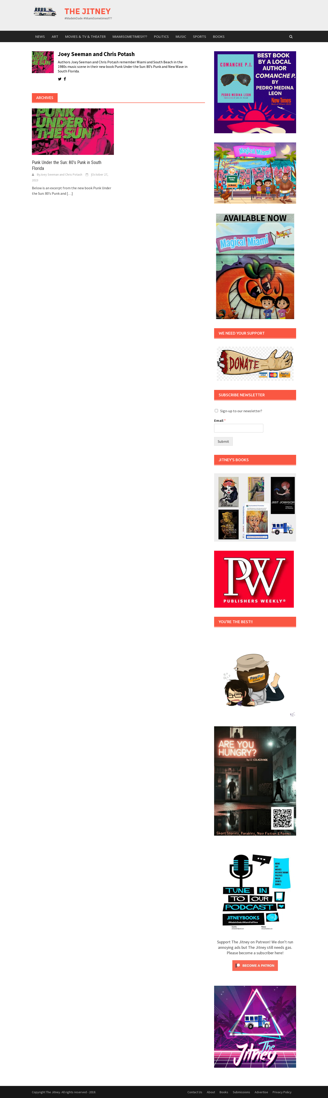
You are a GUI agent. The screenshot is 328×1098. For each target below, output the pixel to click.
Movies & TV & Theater (85, 36)
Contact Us (194, 1092)
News (40, 36)
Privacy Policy (282, 1092)
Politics (161, 36)
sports (199, 36)
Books (219, 36)
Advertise (261, 1092)
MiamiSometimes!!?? (130, 36)
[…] (69, 193)
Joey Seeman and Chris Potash (61, 174)
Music (181, 36)
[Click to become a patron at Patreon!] (255, 965)
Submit (223, 441)
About (211, 1092)
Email (220, 420)
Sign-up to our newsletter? (241, 411)
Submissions (241, 1092)
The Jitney (87, 11)
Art (55, 36)
